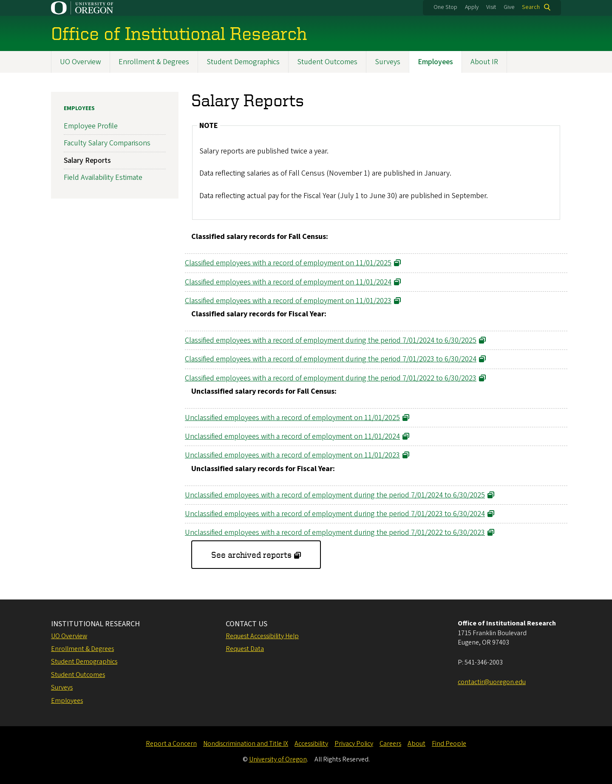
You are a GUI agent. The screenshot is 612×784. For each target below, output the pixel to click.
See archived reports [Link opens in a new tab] (251, 555)
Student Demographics (243, 62)
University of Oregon (278, 759)
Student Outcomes (327, 62)
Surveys (387, 62)
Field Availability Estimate (103, 177)
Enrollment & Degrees (154, 62)
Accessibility (311, 743)
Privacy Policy (353, 743)
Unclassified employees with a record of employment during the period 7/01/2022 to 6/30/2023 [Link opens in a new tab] (335, 532)
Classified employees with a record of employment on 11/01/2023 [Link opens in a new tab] (288, 300)
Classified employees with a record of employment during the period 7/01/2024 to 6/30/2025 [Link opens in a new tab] (330, 340)
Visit (491, 7)
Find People (449, 743)
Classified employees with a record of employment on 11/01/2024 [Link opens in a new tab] (288, 282)
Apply (472, 7)
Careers (390, 743)
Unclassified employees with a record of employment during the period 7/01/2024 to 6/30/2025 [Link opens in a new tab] (335, 495)
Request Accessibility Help (262, 636)
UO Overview (80, 62)
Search (531, 7)
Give (509, 7)
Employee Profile (91, 126)
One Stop (445, 7)
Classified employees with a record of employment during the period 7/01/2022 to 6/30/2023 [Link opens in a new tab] (330, 378)
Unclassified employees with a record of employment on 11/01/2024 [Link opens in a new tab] (292, 436)
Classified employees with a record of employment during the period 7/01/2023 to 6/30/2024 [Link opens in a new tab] (330, 359)
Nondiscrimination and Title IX (245, 743)
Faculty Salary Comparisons (107, 143)
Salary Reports (87, 160)
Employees (435, 62)
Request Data (245, 648)
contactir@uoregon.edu (492, 682)
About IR (484, 62)
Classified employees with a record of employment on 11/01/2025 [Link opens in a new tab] (288, 263)
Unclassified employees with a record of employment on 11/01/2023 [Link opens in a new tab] (292, 455)
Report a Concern (171, 743)
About (416, 743)
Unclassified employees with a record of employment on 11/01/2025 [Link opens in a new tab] (292, 417)
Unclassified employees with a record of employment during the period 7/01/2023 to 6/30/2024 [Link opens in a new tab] (335, 513)
